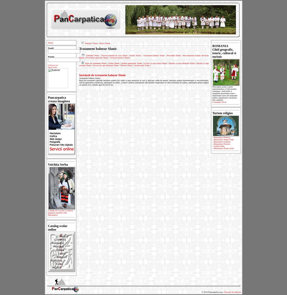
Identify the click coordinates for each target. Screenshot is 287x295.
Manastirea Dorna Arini (224, 148)
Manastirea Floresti (222, 144)
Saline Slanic (114, 63)
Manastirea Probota (222, 137)
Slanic (95, 43)
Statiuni (88, 43)
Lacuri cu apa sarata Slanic (155, 63)
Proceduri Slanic (174, 55)
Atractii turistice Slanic (120, 58)
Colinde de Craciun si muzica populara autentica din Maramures (61, 213)
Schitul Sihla (219, 146)
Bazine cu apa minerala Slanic (182, 63)
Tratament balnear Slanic (154, 55)
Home (50, 43)
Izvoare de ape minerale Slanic (106, 65)
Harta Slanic (105, 43)
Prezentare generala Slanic (97, 58)
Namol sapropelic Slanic (132, 63)
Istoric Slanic (135, 55)
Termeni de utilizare (232, 292)
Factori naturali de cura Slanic (114, 55)
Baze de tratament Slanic (96, 63)
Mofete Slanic (127, 65)
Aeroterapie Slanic (142, 65)
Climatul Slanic (92, 55)
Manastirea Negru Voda (224, 140)
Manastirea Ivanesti (222, 142)
